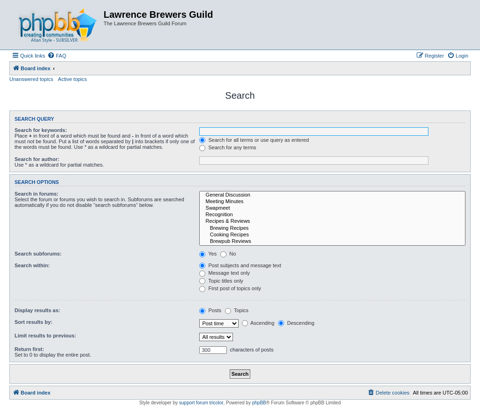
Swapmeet (332, 208)
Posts (210, 310)
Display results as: (37, 310)
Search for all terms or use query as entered (254, 140)
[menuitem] (56, 55)
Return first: (29, 349)
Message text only (224, 273)
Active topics (72, 79)
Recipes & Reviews (332, 221)
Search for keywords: (41, 130)
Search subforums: (38, 253)
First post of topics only (230, 288)
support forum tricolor (201, 402)
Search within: (32, 265)
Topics (236, 310)
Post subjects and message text (240, 265)
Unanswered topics (31, 79)
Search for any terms (227, 147)
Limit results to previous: (45, 335)
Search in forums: (37, 194)
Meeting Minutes (332, 201)
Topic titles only (221, 281)
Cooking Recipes (332, 235)
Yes (208, 253)
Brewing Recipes (332, 228)
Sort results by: (33, 322)
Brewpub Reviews (332, 241)
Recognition (332, 215)
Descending (296, 323)
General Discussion (332, 195)
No (228, 253)
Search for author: (37, 159)
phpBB (259, 402)
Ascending (258, 323)
